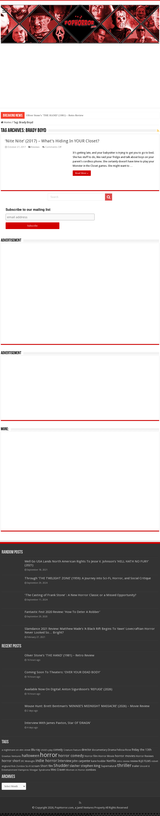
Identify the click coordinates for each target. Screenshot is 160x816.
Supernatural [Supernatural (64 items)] (108, 766)
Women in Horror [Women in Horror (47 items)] (75, 770)
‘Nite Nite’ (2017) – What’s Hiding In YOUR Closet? (52, 140)
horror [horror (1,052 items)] (49, 754)
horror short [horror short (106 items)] (11, 761)
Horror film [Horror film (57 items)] (91, 756)
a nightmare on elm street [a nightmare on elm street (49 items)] (16, 749)
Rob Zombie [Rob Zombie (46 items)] (18, 766)
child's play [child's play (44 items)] (46, 750)
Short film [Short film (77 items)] (46, 766)
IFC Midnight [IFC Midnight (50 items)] (28, 761)
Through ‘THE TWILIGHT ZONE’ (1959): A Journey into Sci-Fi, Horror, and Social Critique (88, 578)
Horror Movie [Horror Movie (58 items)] (106, 756)
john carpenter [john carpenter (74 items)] (81, 761)
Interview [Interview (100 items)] (64, 761)
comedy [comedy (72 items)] (58, 749)
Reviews (35, 147)
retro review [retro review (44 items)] (123, 761)
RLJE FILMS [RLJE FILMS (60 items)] (145, 761)
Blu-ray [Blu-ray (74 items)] (35, 749)
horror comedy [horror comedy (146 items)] (71, 755)
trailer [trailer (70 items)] (135, 766)
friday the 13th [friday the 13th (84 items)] (141, 749)
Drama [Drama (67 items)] (112, 749)
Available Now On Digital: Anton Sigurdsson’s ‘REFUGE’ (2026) (68, 689)
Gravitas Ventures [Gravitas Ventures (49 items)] (11, 756)
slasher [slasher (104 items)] (75, 766)
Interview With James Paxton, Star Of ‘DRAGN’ (58, 723)
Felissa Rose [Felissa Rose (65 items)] (124, 749)
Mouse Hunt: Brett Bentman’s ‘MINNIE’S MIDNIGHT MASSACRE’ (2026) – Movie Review (87, 706)
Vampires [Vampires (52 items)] (23, 769)
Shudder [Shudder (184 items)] (61, 765)
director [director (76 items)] (86, 749)
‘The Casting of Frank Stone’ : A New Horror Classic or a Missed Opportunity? (80, 595)
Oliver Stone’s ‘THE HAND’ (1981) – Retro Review (55, 115)
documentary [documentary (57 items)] (99, 749)
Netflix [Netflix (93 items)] (111, 761)
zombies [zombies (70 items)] (91, 769)
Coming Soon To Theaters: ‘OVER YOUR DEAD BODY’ (62, 672)
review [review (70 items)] (134, 761)
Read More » (81, 173)
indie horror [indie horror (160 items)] (46, 760)
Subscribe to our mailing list (28, 209)
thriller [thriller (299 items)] (124, 765)
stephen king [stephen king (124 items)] (90, 766)
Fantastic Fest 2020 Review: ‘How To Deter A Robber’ (62, 612)
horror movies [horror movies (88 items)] (125, 756)
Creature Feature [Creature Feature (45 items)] (72, 750)
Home (6, 122)
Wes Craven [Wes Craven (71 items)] (58, 769)
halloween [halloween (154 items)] (30, 755)
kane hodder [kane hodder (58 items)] (98, 761)
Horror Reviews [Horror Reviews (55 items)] (145, 756)
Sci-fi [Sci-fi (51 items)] (28, 766)
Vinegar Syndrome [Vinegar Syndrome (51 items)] (40, 769)
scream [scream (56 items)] (35, 766)
